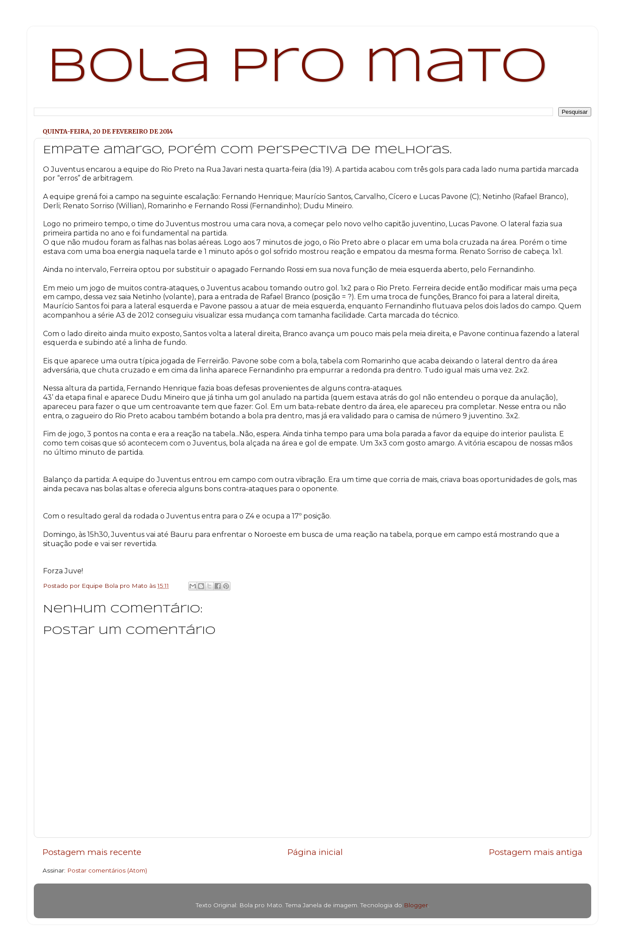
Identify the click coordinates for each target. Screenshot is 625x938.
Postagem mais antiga (535, 852)
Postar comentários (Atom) (107, 870)
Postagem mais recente (92, 852)
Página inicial (315, 852)
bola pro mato (297, 67)
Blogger (416, 905)
